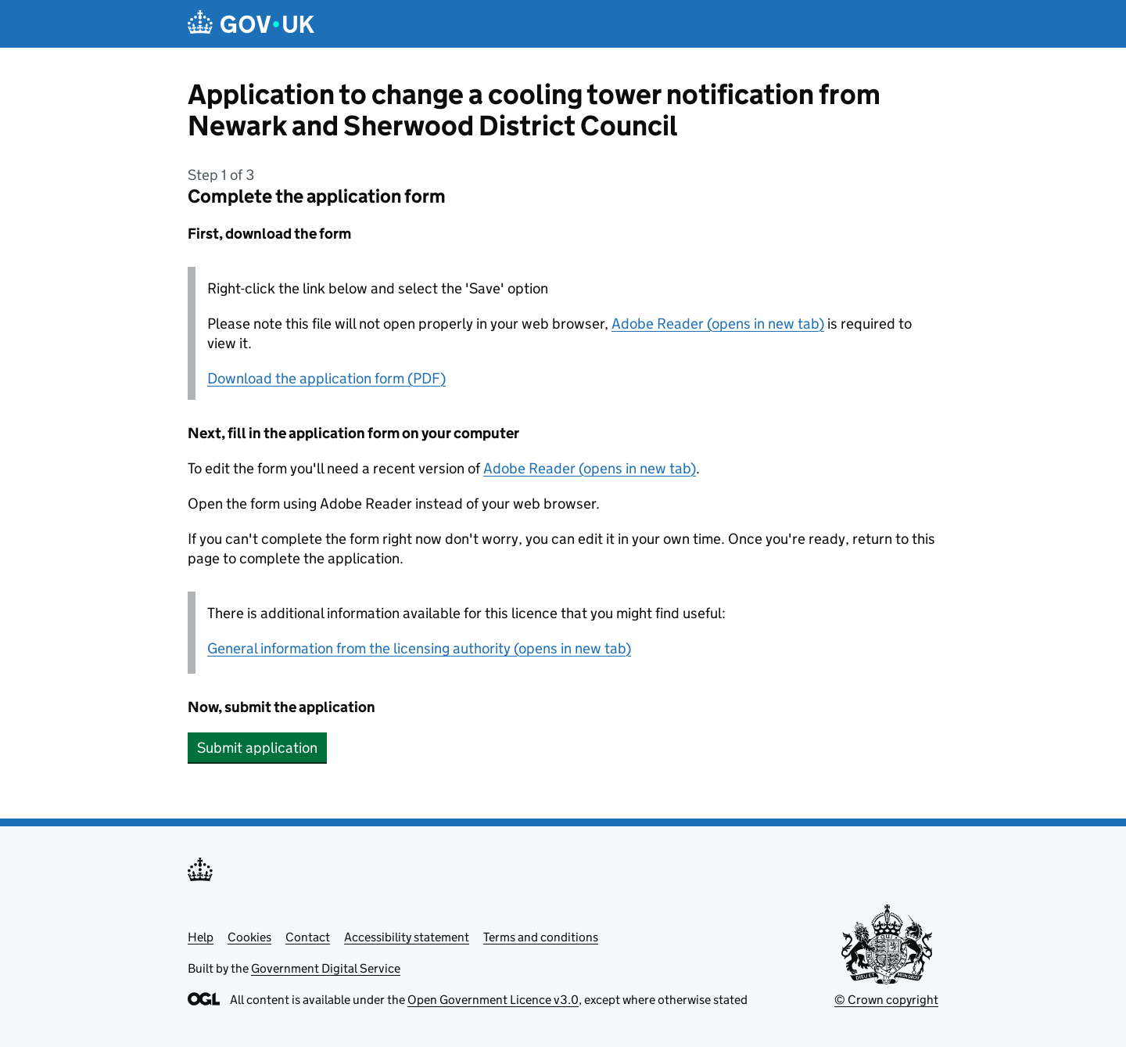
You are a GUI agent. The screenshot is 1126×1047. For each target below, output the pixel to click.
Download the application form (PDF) (326, 378)
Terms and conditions (540, 937)
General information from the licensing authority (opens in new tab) (419, 648)
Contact (307, 937)
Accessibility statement (406, 937)
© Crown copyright (886, 999)
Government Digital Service (325, 968)
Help (200, 937)
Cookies (249, 937)
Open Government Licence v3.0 (493, 999)
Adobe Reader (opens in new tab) (717, 324)
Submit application (257, 748)
